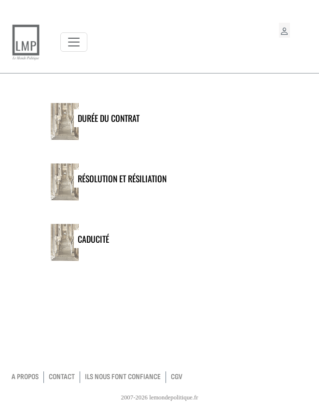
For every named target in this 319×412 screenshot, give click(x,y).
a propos (25, 377)
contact (62, 377)
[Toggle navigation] (73, 42)
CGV (176, 377)
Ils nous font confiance (123, 377)
